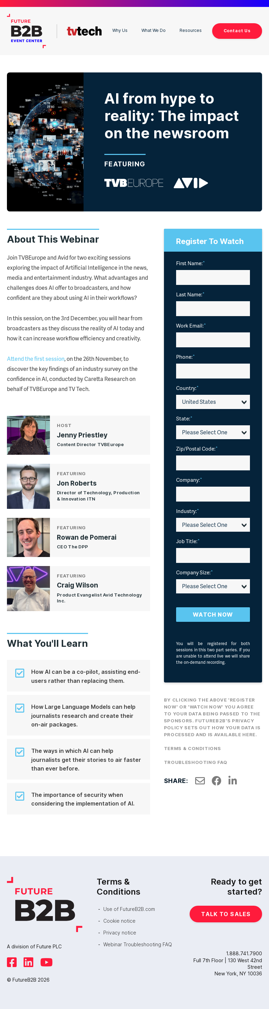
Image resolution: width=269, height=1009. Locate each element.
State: (184, 416)
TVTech (82, 30)
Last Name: (190, 292)
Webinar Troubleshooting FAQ (137, 943)
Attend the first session (35, 357)
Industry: (187, 509)
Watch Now (213, 612)
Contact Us (235, 30)
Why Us (110, 30)
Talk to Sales (226, 911)
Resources (186, 29)
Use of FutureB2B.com (129, 907)
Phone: (185, 355)
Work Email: (191, 324)
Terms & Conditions (192, 746)
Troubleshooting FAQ (195, 760)
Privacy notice (119, 931)
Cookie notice (119, 919)
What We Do (144, 30)
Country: (187, 386)
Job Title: (188, 539)
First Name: (190, 261)
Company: (189, 478)
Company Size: (194, 570)
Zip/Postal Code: (197, 447)
